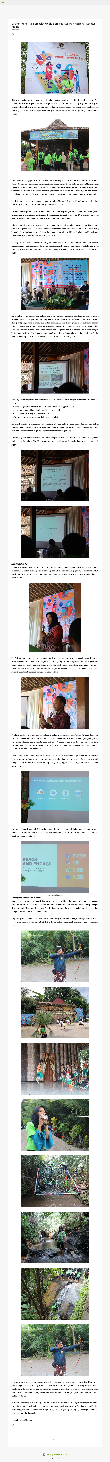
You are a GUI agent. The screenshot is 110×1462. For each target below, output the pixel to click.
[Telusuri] (9, 2)
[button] (12, 33)
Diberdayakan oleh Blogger (55, 1455)
